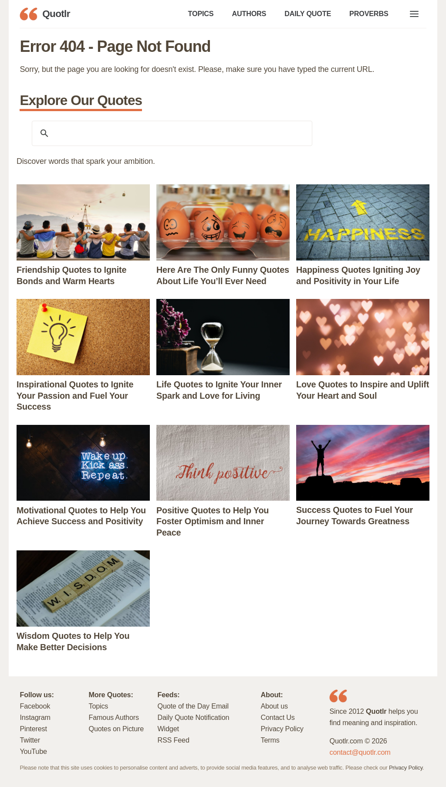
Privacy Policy (281, 729)
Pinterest (33, 729)
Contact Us (277, 717)
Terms (269, 740)
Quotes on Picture (116, 729)
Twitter (30, 740)
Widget (168, 729)
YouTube (33, 751)
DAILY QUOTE (307, 13)
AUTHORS (249, 13)
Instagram (35, 717)
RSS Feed (173, 740)
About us (273, 706)
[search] (171, 133)
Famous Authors (113, 717)
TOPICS (201, 13)
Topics (98, 706)
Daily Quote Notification (193, 717)
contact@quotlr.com (359, 752)
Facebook (35, 706)
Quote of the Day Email (192, 706)
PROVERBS (368, 13)
